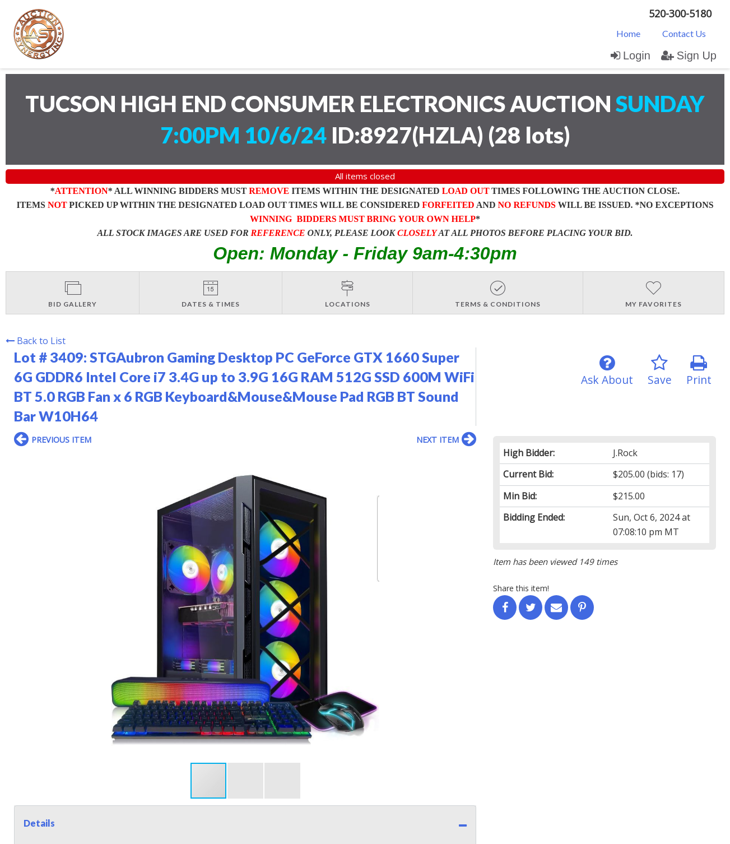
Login (630, 55)
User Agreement (186, 737)
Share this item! (521, 588)
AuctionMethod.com (391, 831)
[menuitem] (628, 33)
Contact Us (684, 33)
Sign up (135, 737)
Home (628, 33)
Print (699, 370)
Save (660, 370)
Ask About (607, 370)
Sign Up (689, 55)
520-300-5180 (680, 13)
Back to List (36, 341)
